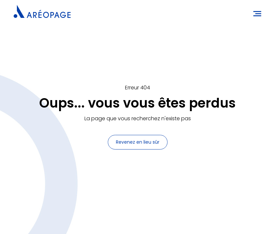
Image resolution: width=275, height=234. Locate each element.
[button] (255, 13)
